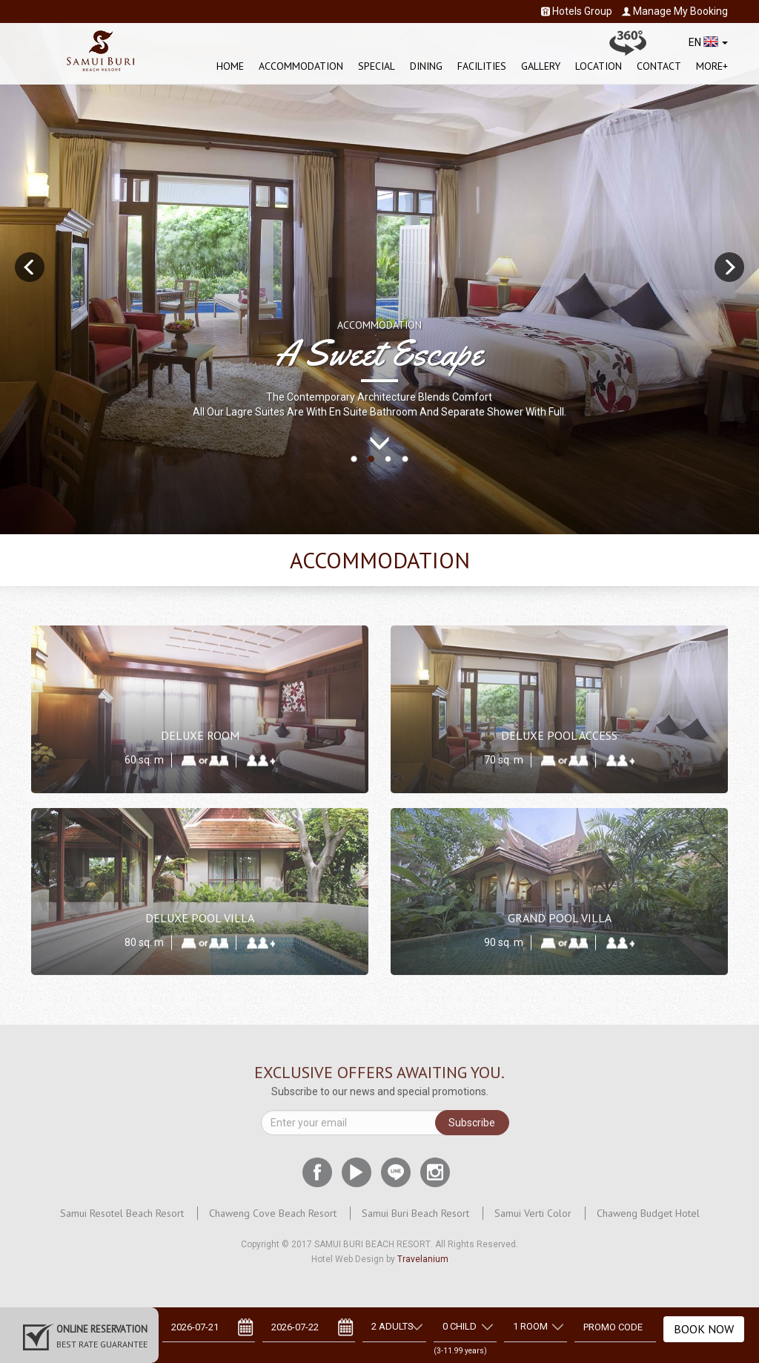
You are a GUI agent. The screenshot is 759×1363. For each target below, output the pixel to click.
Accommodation (301, 66)
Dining (426, 66)
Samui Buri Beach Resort (415, 1218)
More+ (712, 66)
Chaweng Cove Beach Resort (273, 1218)
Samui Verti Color (532, 1218)
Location (598, 66)
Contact (659, 66)
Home (230, 66)
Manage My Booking (675, 11)
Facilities (481, 66)
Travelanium (422, 1259)
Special (376, 66)
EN (708, 42)
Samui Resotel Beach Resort (122, 1218)
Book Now (704, 1328)
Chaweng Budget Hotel (648, 1218)
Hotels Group (576, 11)
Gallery (540, 66)
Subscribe (471, 1128)
